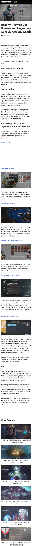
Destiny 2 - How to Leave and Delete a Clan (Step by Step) (16, 544)
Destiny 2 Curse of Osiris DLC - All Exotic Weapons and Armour (16, 441)
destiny (9, 35)
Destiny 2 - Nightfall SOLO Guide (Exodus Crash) (16, 503)
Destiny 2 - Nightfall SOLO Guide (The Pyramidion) (16, 482)
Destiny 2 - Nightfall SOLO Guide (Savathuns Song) (16, 462)
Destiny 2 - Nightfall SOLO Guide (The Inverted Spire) (16, 523)
